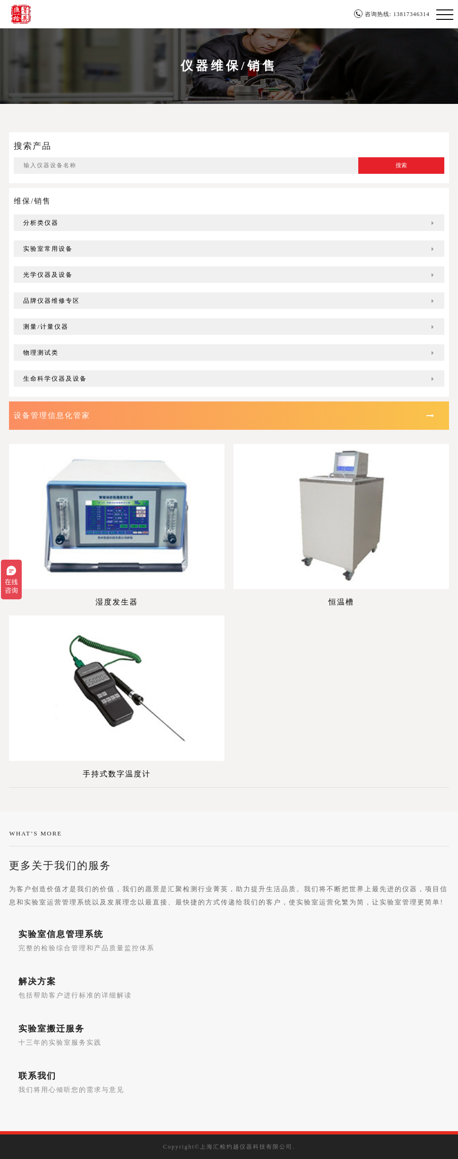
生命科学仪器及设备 (228, 378)
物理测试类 (228, 352)
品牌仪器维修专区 (228, 300)
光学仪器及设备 (228, 274)
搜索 (401, 165)
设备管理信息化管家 (224, 415)
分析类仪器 (228, 222)
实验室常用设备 (228, 248)
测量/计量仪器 (228, 326)
